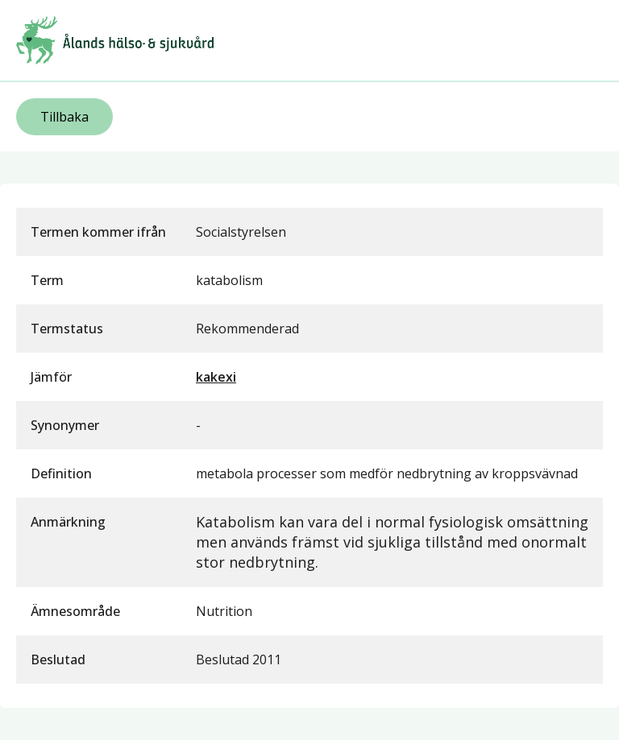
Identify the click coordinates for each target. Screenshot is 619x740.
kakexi (216, 377)
